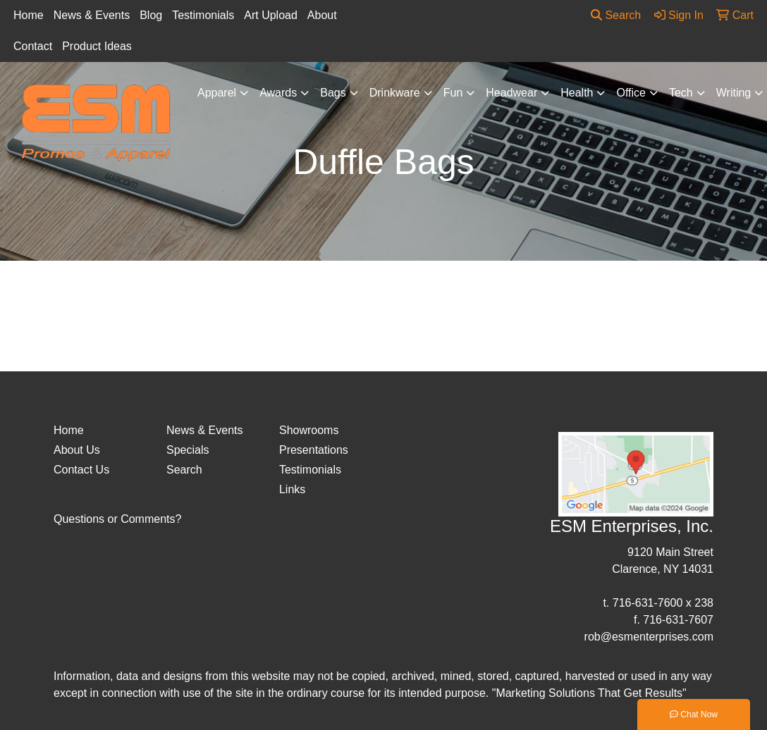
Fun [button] (453, 93)
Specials (187, 450)
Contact (32, 46)
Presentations (313, 450)
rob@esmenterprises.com (648, 637)
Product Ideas (97, 46)
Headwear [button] (511, 93)
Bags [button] (332, 93)
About (322, 15)
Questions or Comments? (117, 519)
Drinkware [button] (394, 93)
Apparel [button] (216, 93)
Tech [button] (681, 93)
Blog (151, 15)
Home (28, 15)
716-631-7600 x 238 (663, 603)
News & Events (92, 15)
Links (292, 489)
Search (616, 15)
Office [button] (631, 93)
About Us (77, 450)
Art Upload (270, 15)
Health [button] (576, 93)
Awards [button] (278, 93)
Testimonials (203, 15)
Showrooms (308, 430)
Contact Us (81, 470)
